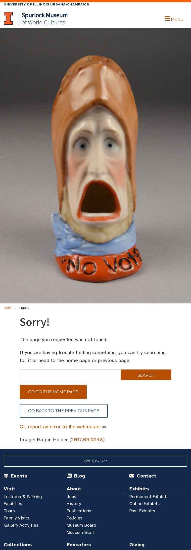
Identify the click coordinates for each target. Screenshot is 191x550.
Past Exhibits (142, 510)
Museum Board (81, 525)
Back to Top (95, 461)
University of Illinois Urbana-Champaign (47, 4)
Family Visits (16, 518)
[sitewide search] (70, 374)
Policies (74, 518)
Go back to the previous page (63, 410)
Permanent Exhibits (149, 496)
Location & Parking (23, 496)
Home (8, 308)
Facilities (13, 503)
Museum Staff (81, 532)
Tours (9, 510)
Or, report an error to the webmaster (60, 427)
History (74, 503)
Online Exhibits (144, 503)
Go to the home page (53, 392)
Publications (79, 510)
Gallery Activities (21, 525)
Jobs (71, 496)
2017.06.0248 (87, 440)
